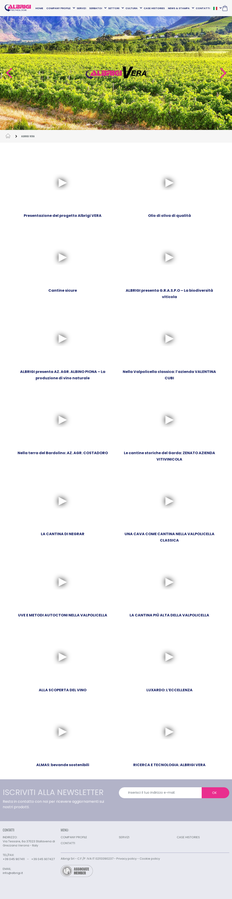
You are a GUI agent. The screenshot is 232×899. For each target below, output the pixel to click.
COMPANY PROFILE (58, 8)
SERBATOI (95, 8)
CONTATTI (203, 8)
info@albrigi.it (13, 873)
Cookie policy (150, 858)
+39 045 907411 (14, 859)
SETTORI (113, 8)
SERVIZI (81, 8)
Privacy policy (126, 858)
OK (214, 792)
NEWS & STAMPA (179, 8)
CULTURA (131, 8)
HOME (39, 8)
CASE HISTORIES (154, 8)
